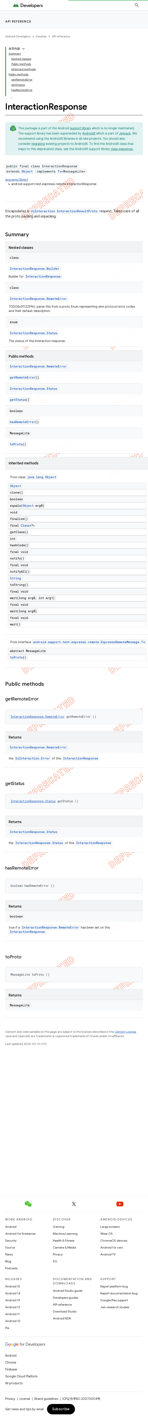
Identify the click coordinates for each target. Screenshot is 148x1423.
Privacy (58, 1254)
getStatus (18, 400)
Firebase (11, 1369)
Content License (125, 1032)
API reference (18, 21)
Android (10, 1227)
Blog (8, 1261)
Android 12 (12, 1307)
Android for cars (111, 1247)
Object (27, 171)
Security (10, 1240)
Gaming (58, 1227)
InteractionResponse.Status (33, 333)
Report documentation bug (119, 1293)
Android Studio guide (67, 1291)
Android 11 (12, 1314)
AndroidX (88, 133)
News (9, 1254)
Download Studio (64, 1311)
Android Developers (17, 36)
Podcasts (11, 1268)
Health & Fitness (63, 1240)
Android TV (108, 1254)
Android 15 (12, 1286)
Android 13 (12, 1300)
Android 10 (12, 1321)
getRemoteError (23, 377)
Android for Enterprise (20, 1234)
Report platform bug (114, 1286)
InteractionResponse (43, 276)
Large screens (110, 1227)
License (25, 1399)
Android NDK (62, 1318)
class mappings (122, 149)
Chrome (10, 1362)
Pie (7, 1328)
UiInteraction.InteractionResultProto (64, 211)
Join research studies (114, 1307)
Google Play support (114, 1300)
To (59, 171)
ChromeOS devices (113, 1240)
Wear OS (106, 1234)
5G (55, 1261)
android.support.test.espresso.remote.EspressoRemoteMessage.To (89, 642)
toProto (16, 444)
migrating (38, 144)
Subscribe (61, 1409)
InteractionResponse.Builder (34, 269)
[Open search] (136, 5)
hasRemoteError (22, 422)
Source (10, 1247)
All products (14, 1383)
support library (80, 128)
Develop (41, 36)
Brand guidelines (46, 1399)
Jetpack (125, 133)
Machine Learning (65, 1234)
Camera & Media (64, 1247)
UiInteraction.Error (32, 758)
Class (25, 525)
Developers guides (65, 1298)
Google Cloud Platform (21, 1376)
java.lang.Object (16, 180)
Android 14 (12, 1293)
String (15, 578)
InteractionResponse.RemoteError (38, 299)
